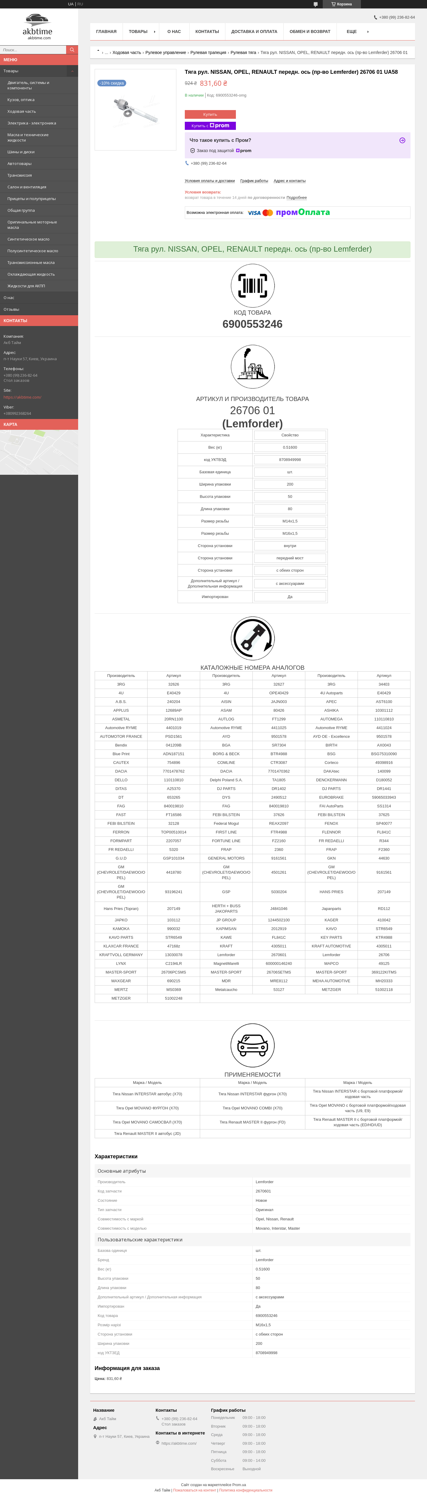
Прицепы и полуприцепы (32, 198)
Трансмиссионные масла (31, 262)
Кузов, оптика (21, 99)
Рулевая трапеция (208, 52)
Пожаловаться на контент (194, 1490)
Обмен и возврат (310, 31)
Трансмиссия (20, 175)
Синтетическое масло (29, 239)
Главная (106, 31)
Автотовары (20, 163)
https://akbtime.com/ (22, 397)
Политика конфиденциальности (246, 1490)
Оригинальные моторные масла (32, 224)
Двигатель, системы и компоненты (28, 85)
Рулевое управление (165, 52)
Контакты (207, 31)
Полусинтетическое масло (33, 250)
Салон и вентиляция (27, 187)
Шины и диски (21, 151)
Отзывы (11, 309)
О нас (9, 297)
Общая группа (21, 210)
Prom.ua (239, 1485)
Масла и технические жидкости (28, 137)
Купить (210, 114)
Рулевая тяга (243, 52)
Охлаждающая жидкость (31, 274)
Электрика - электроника (32, 123)
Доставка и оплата (254, 31)
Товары (11, 70)
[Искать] (72, 49)
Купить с (210, 126)
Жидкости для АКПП (26, 286)
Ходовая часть (22, 111)
